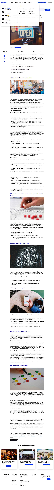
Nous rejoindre (14, 475)
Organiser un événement (24, 474)
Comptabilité (22, 480)
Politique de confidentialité (24, 481)
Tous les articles (7, 9)
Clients (16, 2)
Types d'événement (22, 9)
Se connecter (49, 2)
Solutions (11, 2)
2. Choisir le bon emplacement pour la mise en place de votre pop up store (23, 66)
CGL (20, 484)
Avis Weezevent (14, 484)
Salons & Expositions (18, 47)
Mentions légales (22, 485)
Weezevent (4, 2)
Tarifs (20, 2)
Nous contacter (14, 474)
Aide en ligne (14, 480)
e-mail (24, 411)
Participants (14, 481)
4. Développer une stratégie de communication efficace (20, 69)
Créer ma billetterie (41, 2)
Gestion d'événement (15, 9)
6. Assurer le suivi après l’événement (17, 72)
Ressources (30, 2)
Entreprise (24, 2)
